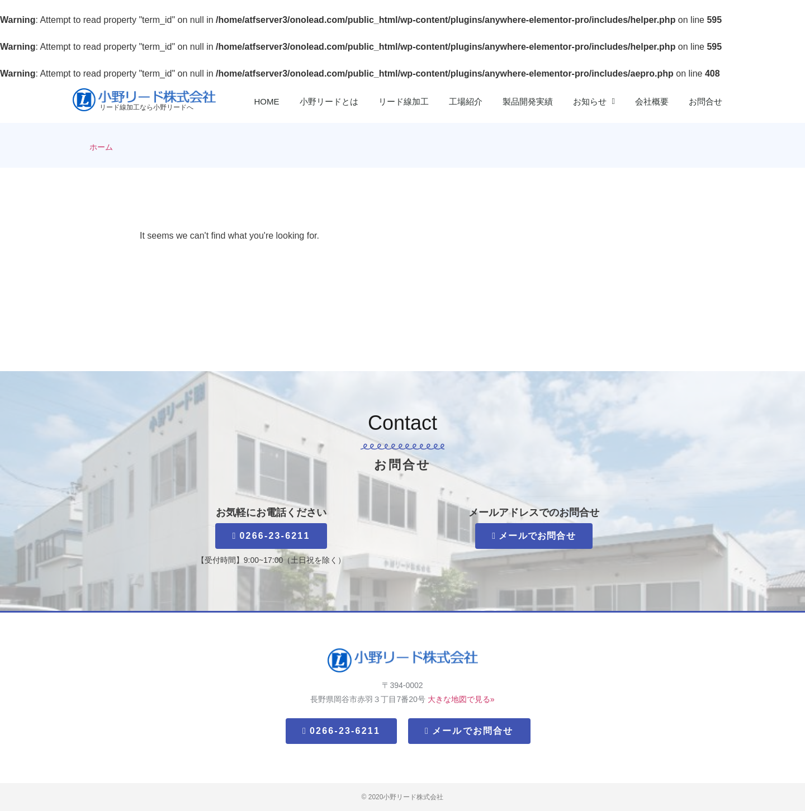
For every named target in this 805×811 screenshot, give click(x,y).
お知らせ (594, 101)
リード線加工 (403, 101)
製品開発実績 (528, 101)
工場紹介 (465, 101)
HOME (267, 101)
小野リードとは (329, 101)
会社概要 (652, 101)
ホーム (101, 147)
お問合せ (705, 101)
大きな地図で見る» (461, 699)
